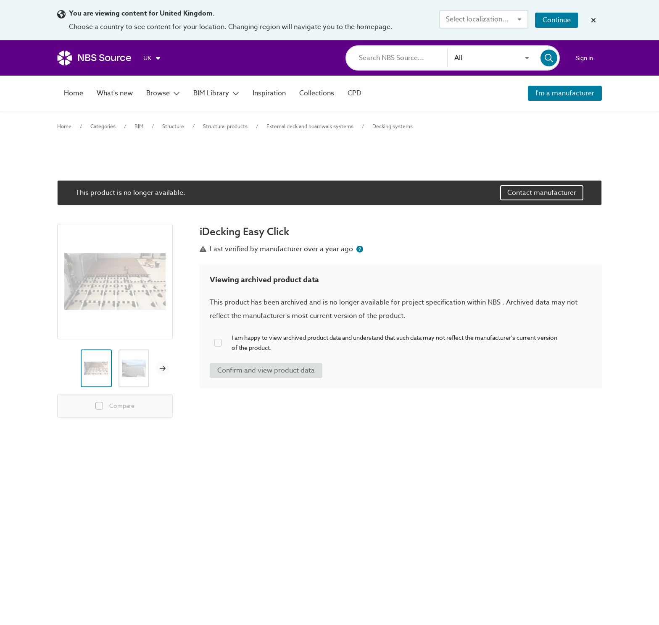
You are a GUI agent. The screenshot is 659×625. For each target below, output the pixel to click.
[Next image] (162, 368)
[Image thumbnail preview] (96, 368)
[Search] (403, 58)
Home (64, 126)
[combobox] (484, 19)
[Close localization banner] (593, 20)
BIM (138, 126)
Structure (173, 126)
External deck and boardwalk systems (309, 126)
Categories (103, 126)
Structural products (225, 126)
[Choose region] (152, 58)
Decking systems (392, 126)
